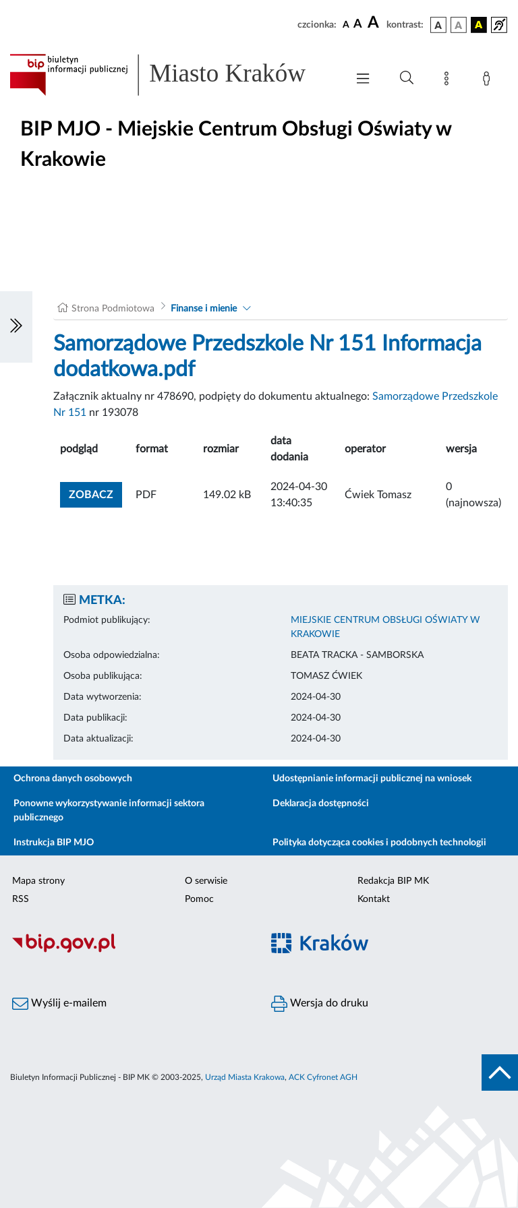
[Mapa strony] (449, 81)
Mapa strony (38, 881)
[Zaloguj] (489, 81)
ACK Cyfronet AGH (323, 1077)
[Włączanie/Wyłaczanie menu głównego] (363, 80)
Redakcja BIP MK (393, 881)
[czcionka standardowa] (346, 24)
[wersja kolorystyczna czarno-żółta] (479, 25)
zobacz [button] (95, 493)
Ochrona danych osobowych (72, 778)
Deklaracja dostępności (320, 803)
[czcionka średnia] (358, 25)
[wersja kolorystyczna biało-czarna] (458, 25)
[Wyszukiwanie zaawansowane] (406, 78)
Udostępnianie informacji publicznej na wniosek (371, 778)
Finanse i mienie (204, 308)
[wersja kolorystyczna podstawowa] (438, 25)
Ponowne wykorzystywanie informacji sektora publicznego (108, 810)
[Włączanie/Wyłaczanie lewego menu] (16, 327)
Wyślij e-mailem (59, 1004)
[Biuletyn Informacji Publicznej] (129, 950)
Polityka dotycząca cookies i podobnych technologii (379, 842)
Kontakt (373, 899)
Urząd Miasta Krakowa (245, 1077)
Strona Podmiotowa (112, 308)
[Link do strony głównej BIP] (171, 74)
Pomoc (199, 899)
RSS (20, 899)
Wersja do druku (319, 1004)
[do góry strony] (500, 1072)
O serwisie (206, 881)
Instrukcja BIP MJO (53, 842)
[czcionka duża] (375, 23)
